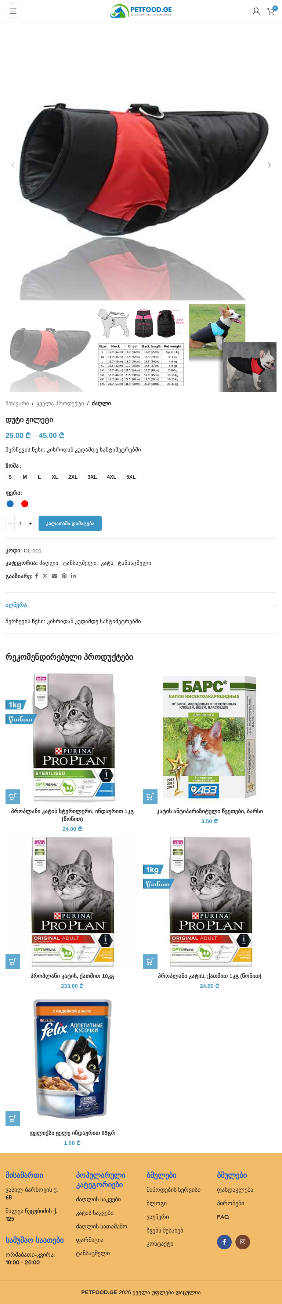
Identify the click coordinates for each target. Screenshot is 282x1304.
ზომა (12, 466)
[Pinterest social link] (64, 576)
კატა (107, 563)
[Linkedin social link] (73, 576)
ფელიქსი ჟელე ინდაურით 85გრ (72, 1133)
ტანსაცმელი (80, 563)
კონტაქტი (160, 1243)
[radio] (10, 477)
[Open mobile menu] (13, 11)
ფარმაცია (90, 1239)
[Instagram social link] (242, 1242)
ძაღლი (101, 403)
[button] (13, 165)
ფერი (13, 493)
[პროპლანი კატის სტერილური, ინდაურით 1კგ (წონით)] (72, 737)
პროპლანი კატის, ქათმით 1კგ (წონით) (209, 976)
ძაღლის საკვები (98, 1199)
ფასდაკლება (235, 1189)
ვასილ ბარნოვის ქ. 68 (32, 1193)
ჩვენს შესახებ (165, 1230)
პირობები (230, 1203)
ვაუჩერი (158, 1216)
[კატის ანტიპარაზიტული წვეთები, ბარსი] (209, 737)
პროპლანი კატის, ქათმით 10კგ (72, 976)
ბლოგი (157, 1203)
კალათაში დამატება (70, 523)
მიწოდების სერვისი (173, 1189)
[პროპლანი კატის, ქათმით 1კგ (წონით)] (209, 902)
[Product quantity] (20, 524)
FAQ (223, 1216)
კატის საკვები (94, 1212)
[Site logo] (141, 10)
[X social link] (45, 576)
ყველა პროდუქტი (60, 403)
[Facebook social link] (36, 576)
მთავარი (17, 403)
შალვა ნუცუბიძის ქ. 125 (31, 1214)
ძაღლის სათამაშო (101, 1226)
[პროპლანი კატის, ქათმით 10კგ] (72, 902)
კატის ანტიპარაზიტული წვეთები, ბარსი (209, 811)
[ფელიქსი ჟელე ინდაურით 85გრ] (72, 1059)
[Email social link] (54, 576)
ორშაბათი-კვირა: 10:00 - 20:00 (30, 1258)
